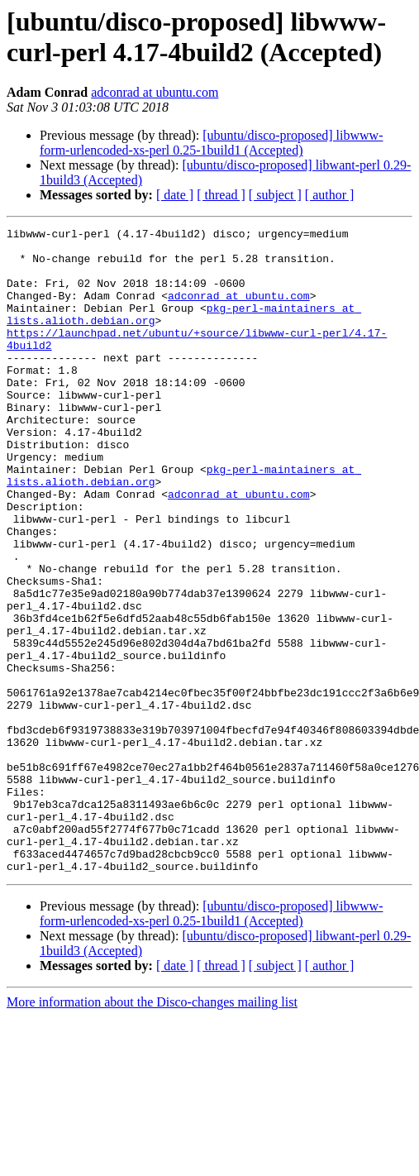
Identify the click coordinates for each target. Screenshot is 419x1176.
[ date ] (174, 195)
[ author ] (330, 195)
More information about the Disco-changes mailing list (152, 1131)
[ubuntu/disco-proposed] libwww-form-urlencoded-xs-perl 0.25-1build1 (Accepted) (211, 142)
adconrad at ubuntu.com (154, 92)
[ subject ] (275, 195)
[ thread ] (221, 195)
